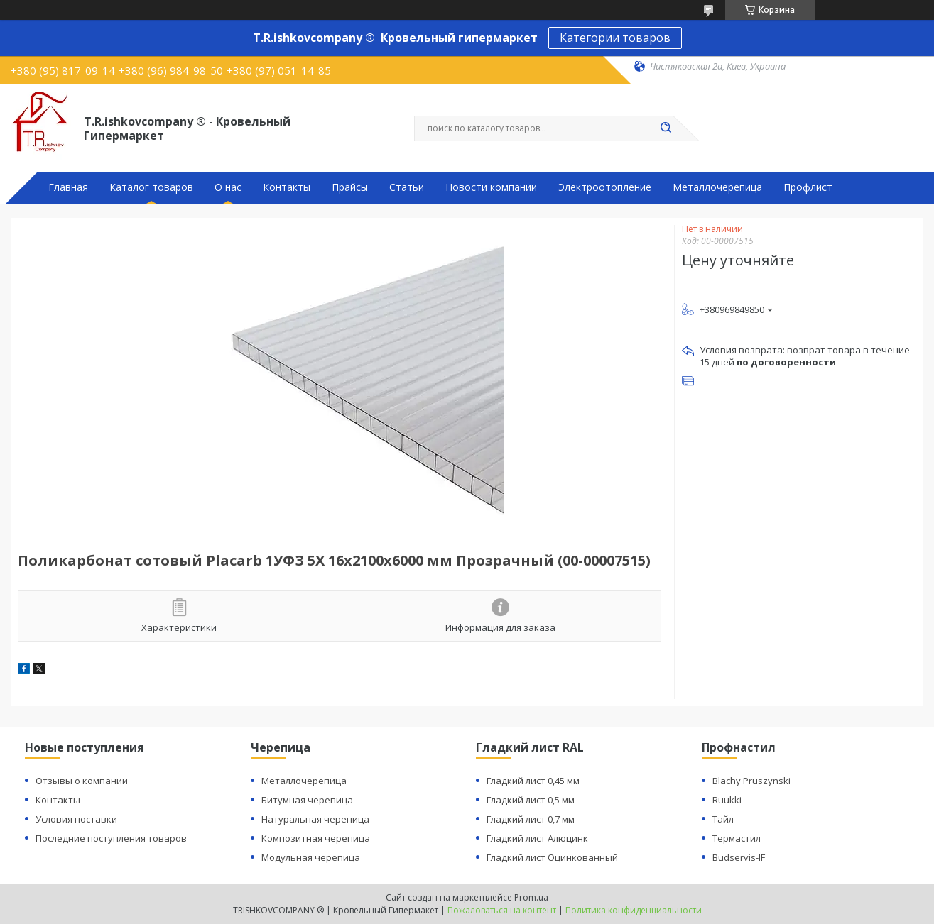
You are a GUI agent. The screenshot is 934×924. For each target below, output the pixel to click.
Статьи (406, 187)
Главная (68, 187)
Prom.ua (531, 897)
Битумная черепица (307, 799)
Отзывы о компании (82, 780)
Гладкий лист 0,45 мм (533, 780)
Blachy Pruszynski (751, 780)
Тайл (723, 819)
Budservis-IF (738, 857)
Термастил (736, 838)
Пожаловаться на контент (501, 910)
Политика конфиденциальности (633, 910)
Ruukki (727, 799)
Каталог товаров (151, 187)
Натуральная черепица (315, 819)
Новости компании (491, 187)
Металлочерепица (717, 187)
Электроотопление (604, 187)
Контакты (286, 187)
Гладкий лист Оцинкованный (552, 857)
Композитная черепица (315, 838)
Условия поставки (76, 819)
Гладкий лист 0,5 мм (531, 799)
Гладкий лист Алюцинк (537, 838)
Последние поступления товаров (111, 838)
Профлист (807, 187)
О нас (228, 187)
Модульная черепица (310, 857)
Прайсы (350, 187)
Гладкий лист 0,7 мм (531, 819)
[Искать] (666, 128)
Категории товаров (615, 37)
